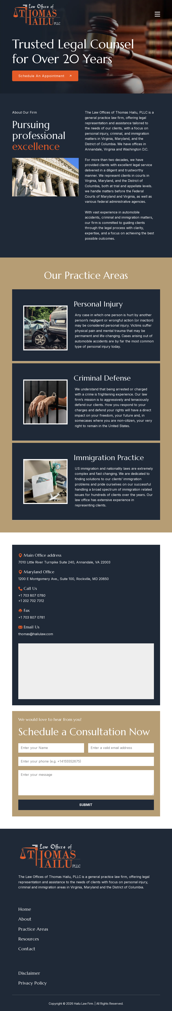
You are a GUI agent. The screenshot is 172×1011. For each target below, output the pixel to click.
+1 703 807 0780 (31, 595)
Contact (26, 949)
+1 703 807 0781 (31, 617)
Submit (85, 805)
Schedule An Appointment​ (45, 76)
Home (24, 909)
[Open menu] (157, 14)
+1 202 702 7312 (31, 601)
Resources (28, 939)
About (24, 919)
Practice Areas (33, 929)
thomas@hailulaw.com (35, 634)
